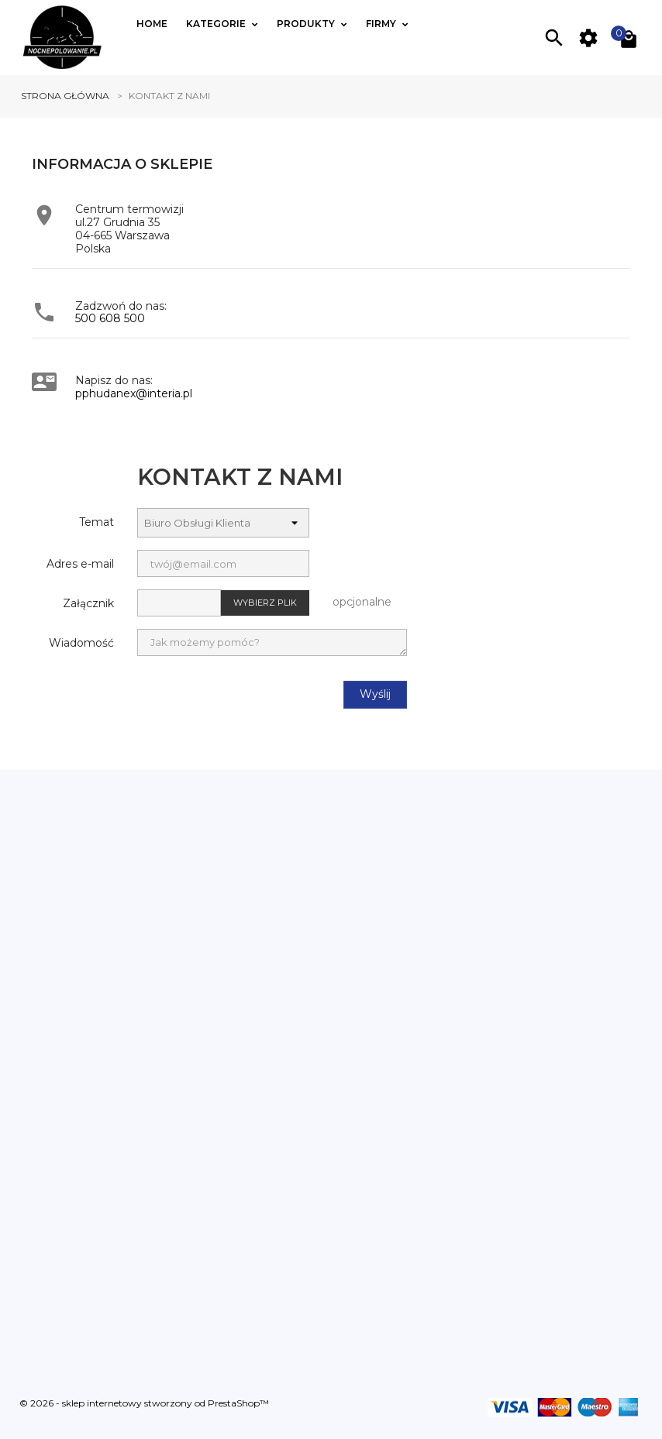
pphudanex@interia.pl (133, 393)
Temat (96, 522)
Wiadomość (81, 643)
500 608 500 (110, 318)
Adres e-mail (80, 564)
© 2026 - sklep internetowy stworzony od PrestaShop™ (144, 1403)
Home (151, 23)
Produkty (307, 23)
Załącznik (88, 603)
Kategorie (217, 23)
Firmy (382, 23)
